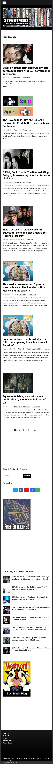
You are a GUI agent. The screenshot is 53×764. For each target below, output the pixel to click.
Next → (35, 430)
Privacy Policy (7, 740)
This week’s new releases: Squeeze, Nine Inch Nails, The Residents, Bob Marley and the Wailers (24, 287)
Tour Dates (17, 130)
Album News (22, 349)
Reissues (18, 182)
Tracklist (17, 239)
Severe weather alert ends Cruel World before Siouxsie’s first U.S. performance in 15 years (26, 71)
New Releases (21, 294)
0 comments (32, 294)
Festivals (17, 78)
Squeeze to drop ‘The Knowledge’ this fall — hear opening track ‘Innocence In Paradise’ (25, 342)
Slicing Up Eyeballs (22, 758)
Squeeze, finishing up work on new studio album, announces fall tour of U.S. (24, 399)
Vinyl (22, 239)
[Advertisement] (26, 447)
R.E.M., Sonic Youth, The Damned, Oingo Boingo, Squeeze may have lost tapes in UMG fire (26, 175)
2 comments (36, 406)
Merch (5, 738)
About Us (6, 733)
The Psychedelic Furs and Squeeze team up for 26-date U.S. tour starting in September (26, 123)
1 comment (27, 130)
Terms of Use (7, 743)
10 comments (26, 182)
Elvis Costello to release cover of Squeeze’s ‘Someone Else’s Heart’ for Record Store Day (25, 232)
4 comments (26, 78)
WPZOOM (14, 763)
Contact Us (6, 736)
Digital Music (31, 349)
